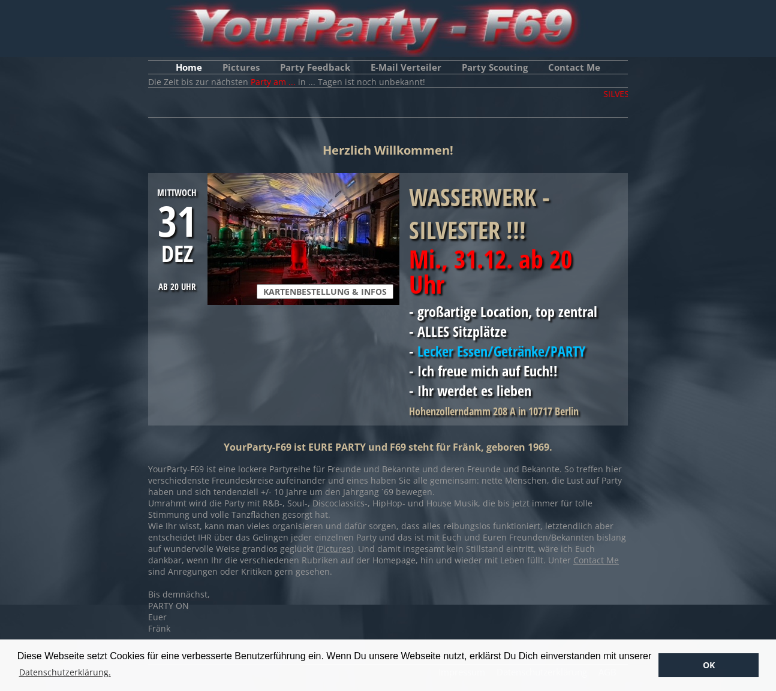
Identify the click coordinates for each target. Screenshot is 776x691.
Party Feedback (315, 67)
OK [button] (709, 665)
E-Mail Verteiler (406, 67)
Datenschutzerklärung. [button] (65, 672)
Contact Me (574, 67)
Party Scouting (495, 67)
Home (189, 67)
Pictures (241, 67)
